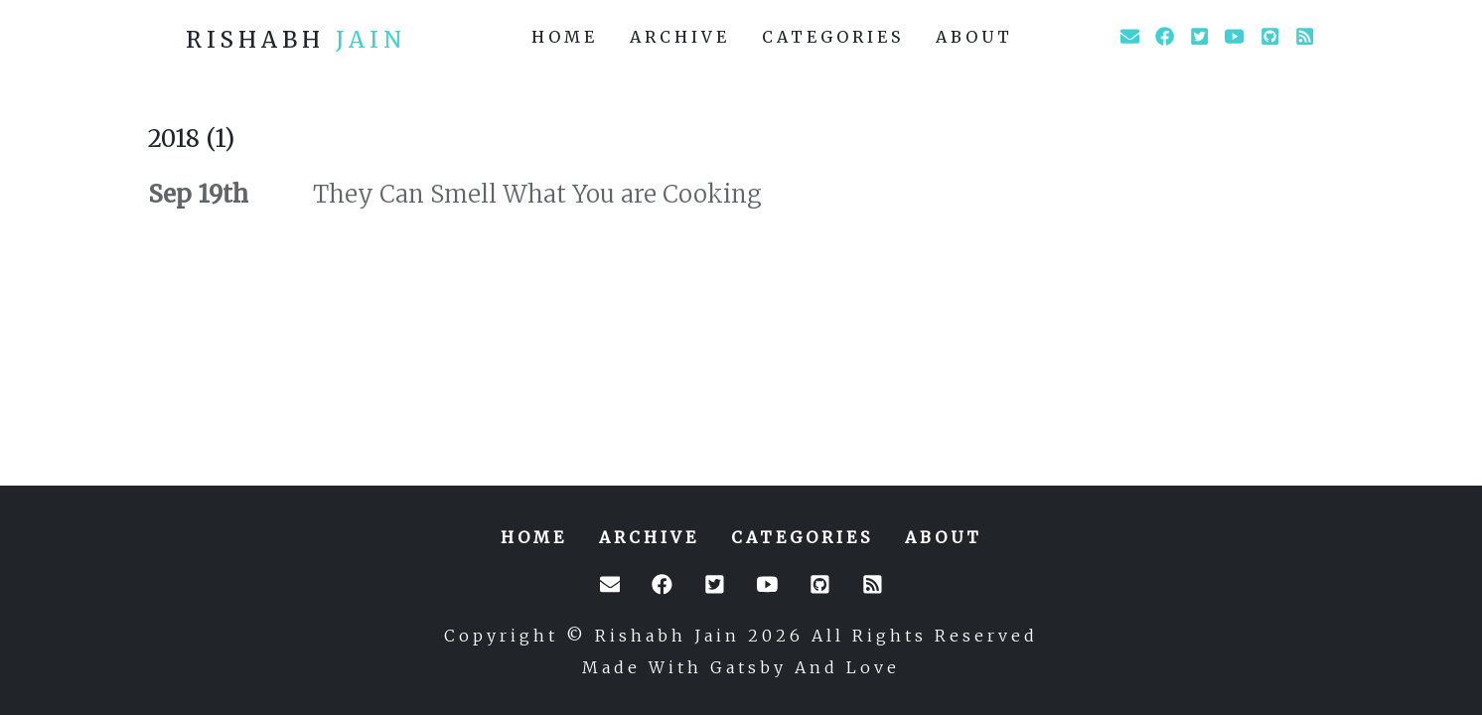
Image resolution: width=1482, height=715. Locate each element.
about (974, 37)
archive (680, 37)
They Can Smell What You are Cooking (534, 194)
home (564, 37)
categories (833, 37)
